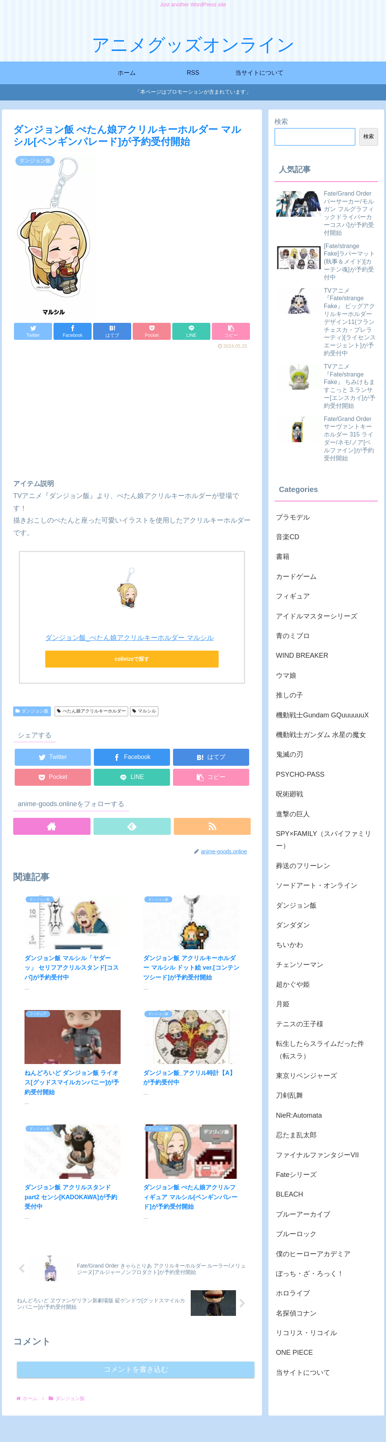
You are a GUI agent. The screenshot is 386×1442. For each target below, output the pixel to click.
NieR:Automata (299, 1115)
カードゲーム (296, 576)
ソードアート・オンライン (316, 885)
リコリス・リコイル (306, 1333)
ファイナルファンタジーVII (317, 1155)
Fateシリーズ (296, 1174)
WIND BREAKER (302, 655)
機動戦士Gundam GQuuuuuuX (322, 715)
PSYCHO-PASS (300, 774)
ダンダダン (293, 925)
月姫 (283, 1004)
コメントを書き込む (136, 1258)
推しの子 (289, 695)
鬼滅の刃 (289, 754)
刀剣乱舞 (289, 1095)
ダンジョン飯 (32, 711)
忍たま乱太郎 (296, 1135)
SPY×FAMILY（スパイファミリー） (323, 840)
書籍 (283, 556)
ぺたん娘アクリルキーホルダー (91, 711)
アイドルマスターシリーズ (316, 616)
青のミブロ (293, 636)
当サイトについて (303, 1372)
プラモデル (293, 517)
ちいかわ (289, 944)
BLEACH (289, 1194)
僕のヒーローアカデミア (313, 1254)
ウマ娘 (286, 675)
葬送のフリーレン (303, 866)
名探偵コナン (296, 1313)
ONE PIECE (294, 1352)
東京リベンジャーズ (306, 1076)
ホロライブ (293, 1293)
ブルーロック (296, 1234)
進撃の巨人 (293, 814)
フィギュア (293, 596)
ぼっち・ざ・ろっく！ (310, 1273)
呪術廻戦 (289, 794)
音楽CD (287, 537)
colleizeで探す (132, 659)
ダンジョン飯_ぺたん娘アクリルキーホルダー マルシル (129, 638)
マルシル (144, 711)
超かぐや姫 (293, 984)
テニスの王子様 (299, 1024)
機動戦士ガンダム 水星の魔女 (321, 735)
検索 (281, 121)
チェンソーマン (299, 965)
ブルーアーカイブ (303, 1214)
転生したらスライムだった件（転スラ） (320, 1050)
